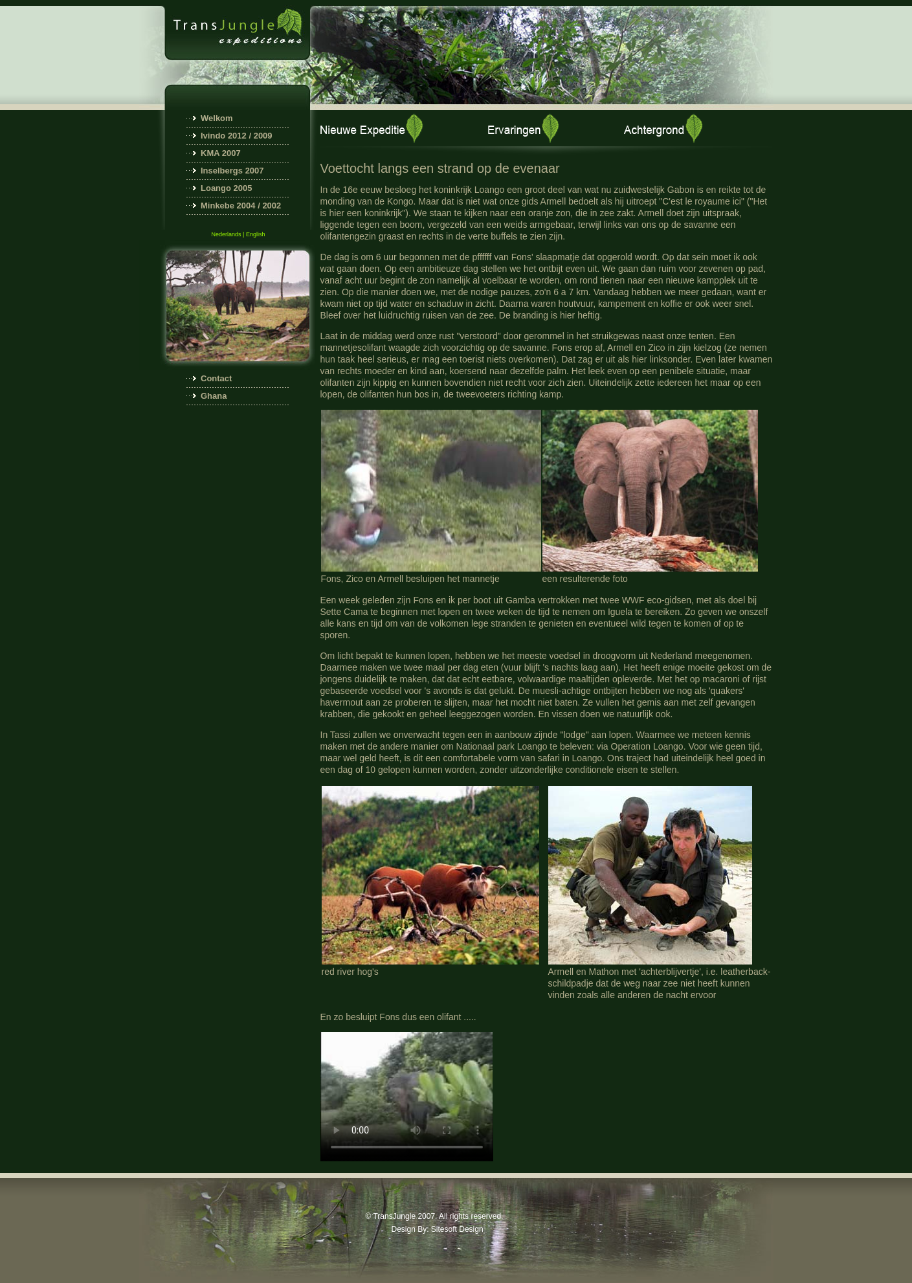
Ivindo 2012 (224, 135)
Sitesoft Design (457, 1229)
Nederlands (226, 234)
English (255, 234)
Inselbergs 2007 (232, 170)
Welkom (217, 118)
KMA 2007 (221, 153)
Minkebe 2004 (228, 205)
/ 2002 (269, 205)
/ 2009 (259, 135)
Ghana (214, 396)
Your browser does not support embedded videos (406, 1096)
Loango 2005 (226, 188)
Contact (216, 378)
